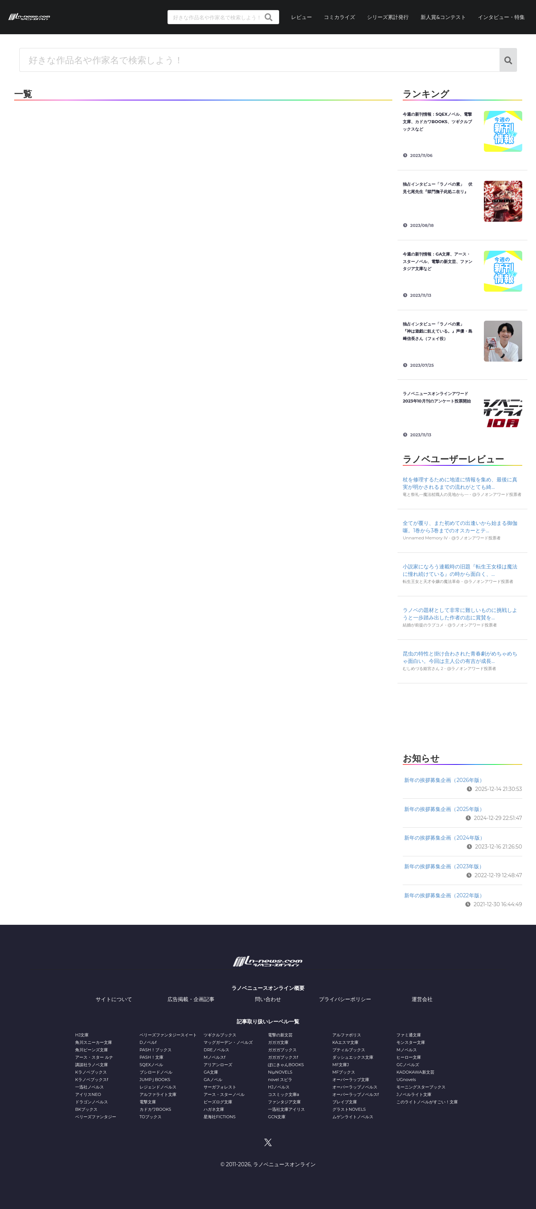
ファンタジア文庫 (284, 1101)
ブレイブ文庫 (344, 1101)
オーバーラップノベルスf (355, 1094)
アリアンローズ (218, 1064)
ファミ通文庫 (408, 1035)
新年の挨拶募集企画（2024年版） (444, 837)
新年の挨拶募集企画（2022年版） (444, 895)
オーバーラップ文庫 (350, 1079)
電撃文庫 (148, 1101)
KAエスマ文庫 (345, 1042)
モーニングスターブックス (421, 1087)
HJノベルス (279, 1087)
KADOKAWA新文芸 (415, 1072)
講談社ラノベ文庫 (91, 1064)
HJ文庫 (82, 1035)
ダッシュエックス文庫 (352, 1057)
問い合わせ (268, 999)
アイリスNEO (88, 1094)
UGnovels (406, 1079)
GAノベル (213, 1079)
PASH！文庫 (151, 1057)
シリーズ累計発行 (388, 17)
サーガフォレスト (220, 1087)
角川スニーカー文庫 (93, 1042)
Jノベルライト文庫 (413, 1094)
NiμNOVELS (280, 1072)
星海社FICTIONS (220, 1116)
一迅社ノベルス (89, 1087)
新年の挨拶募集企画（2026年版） (444, 780)
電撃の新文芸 (280, 1035)
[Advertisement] (462, 716)
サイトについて (114, 999)
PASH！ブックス (156, 1049)
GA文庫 (211, 1072)
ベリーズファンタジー (95, 1116)
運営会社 (422, 999)
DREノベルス (216, 1049)
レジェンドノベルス (158, 1087)
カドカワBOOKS (155, 1109)
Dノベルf (148, 1042)
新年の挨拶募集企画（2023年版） (444, 866)
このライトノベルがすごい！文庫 (427, 1101)
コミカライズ (339, 17)
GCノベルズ (407, 1064)
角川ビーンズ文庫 (91, 1049)
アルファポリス (346, 1035)
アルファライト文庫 (158, 1094)
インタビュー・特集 (501, 17)
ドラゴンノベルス (91, 1101)
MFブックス (343, 1072)
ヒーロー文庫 (408, 1057)
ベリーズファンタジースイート (168, 1035)
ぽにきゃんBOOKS (286, 1064)
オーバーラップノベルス (354, 1087)
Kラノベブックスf (91, 1079)
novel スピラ (280, 1079)
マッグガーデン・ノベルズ (228, 1042)
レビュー (301, 17)
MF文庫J (340, 1064)
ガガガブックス (282, 1049)
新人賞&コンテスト (443, 17)
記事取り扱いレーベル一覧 (268, 1021)
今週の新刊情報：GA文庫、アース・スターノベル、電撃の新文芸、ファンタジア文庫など (437, 261)
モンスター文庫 (410, 1042)
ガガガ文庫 (278, 1042)
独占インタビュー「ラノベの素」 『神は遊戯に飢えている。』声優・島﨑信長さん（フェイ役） (437, 331)
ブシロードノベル (156, 1072)
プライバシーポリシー (345, 999)
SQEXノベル (151, 1064)
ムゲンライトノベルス (352, 1116)
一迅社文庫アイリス (286, 1109)
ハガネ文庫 (214, 1109)
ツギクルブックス (220, 1035)
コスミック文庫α (283, 1094)
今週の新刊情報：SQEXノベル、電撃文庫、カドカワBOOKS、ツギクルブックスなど (437, 122)
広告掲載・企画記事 (191, 999)
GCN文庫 (276, 1116)
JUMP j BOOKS (155, 1079)
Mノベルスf (214, 1057)
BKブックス (86, 1109)
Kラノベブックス (91, 1072)
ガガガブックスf (283, 1057)
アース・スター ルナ (94, 1057)
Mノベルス (406, 1049)
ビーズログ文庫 (218, 1101)
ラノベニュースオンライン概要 (268, 988)
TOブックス (151, 1116)
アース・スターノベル (224, 1094)
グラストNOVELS (349, 1109)
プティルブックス (348, 1049)
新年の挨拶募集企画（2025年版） (444, 809)
